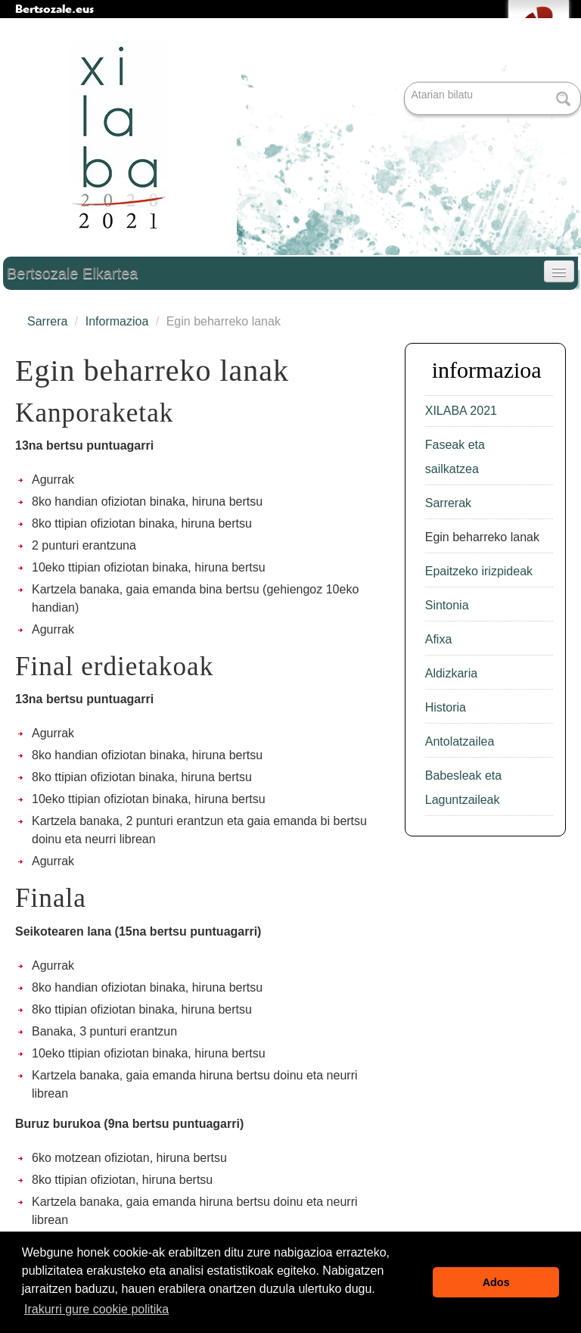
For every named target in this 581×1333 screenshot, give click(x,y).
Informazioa (117, 321)
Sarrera (47, 321)
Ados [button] (496, 1282)
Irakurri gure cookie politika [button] (96, 1309)
